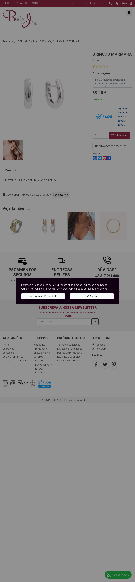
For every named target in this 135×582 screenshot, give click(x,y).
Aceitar (92, 296)
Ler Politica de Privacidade (43, 296)
